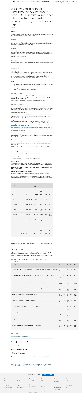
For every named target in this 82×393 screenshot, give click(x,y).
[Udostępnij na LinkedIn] (14, 333)
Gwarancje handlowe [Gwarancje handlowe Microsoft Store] (20, 390)
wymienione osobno (15, 174)
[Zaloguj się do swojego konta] (74, 1)
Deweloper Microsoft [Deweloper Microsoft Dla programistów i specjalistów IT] (57, 381)
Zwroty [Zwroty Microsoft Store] (18, 385)
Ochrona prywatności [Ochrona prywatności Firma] (69, 385)
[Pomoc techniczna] (17, 1)
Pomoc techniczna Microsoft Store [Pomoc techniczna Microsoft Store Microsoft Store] (21, 383)
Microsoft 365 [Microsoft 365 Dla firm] (43, 388)
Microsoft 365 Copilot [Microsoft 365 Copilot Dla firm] (44, 391)
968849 (12, 100)
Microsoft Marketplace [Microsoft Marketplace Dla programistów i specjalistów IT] (57, 389)
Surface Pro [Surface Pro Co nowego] (5, 380)
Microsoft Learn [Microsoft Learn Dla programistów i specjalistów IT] (56, 383)
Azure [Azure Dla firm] (42, 384)
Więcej (37, 1)
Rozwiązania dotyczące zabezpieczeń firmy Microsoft (37, 366)
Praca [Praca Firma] (67, 380)
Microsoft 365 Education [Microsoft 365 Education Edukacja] (32, 386)
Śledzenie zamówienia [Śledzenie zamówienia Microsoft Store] (20, 387)
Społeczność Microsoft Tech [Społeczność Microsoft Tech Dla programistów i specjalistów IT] (57, 387)
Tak (44, 374)
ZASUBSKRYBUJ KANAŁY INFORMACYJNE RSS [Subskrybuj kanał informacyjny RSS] (20, 336)
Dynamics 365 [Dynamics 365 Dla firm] (43, 386)
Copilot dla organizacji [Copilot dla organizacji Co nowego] (7, 385)
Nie (51, 374)
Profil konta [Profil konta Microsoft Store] (18, 380)
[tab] (14, 353)
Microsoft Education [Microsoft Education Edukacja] (32, 380)
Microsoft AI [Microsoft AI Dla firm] (42, 380)
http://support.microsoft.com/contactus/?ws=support (21, 127)
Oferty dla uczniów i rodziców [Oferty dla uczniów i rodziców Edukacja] (33, 392)
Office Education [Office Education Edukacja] (31, 388)
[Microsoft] (8, 1)
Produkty (32, 1)
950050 (12, 146)
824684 (12, 255)
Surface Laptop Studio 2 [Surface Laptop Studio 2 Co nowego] (7, 383)
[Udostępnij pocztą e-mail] (16, 333)
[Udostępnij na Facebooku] (12, 333)
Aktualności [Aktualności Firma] (67, 383)
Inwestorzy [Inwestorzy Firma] (67, 387)
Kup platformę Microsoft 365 (44, 1)
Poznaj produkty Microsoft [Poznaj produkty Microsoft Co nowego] (7, 390)
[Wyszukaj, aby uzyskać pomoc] (68, 1)
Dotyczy (13, 27)
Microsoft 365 (24, 1)
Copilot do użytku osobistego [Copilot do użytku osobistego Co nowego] (8, 387)
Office (28, 1)
